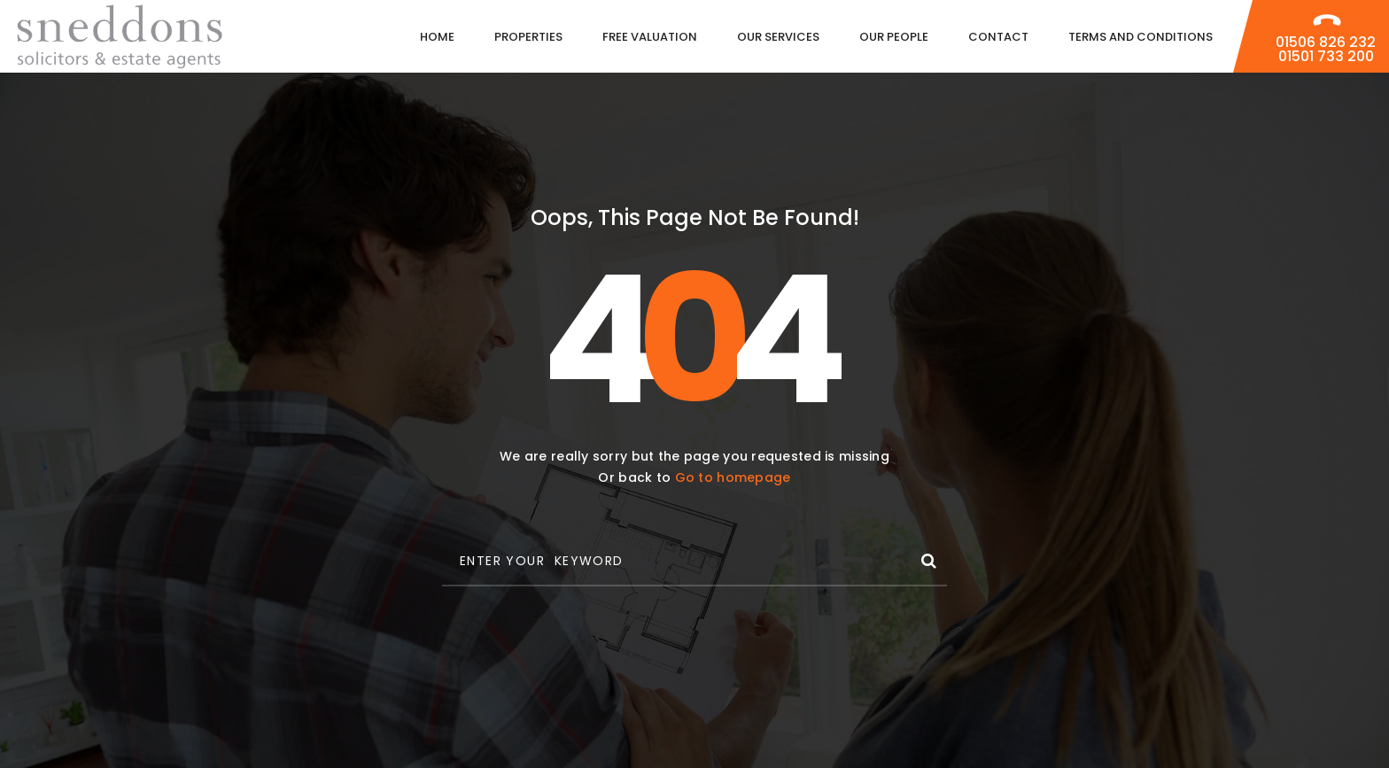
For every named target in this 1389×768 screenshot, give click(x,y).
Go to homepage (733, 477)
